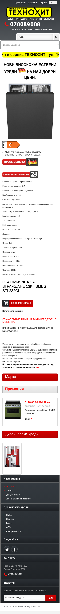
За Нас (9, 490)
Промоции (20, 2)
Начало (10, 486)
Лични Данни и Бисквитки (18, 499)
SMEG (9, 515)
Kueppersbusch (13, 531)
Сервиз (43, 2)
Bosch (9, 523)
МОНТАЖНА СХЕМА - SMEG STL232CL (23, 152)
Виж (27, 418)
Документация (13, 495)
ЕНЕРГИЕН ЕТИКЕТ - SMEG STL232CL (22, 155)
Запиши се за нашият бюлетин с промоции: (25, 590)
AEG (8, 527)
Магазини (32, 2)
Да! (51, 597)
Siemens (10, 519)
